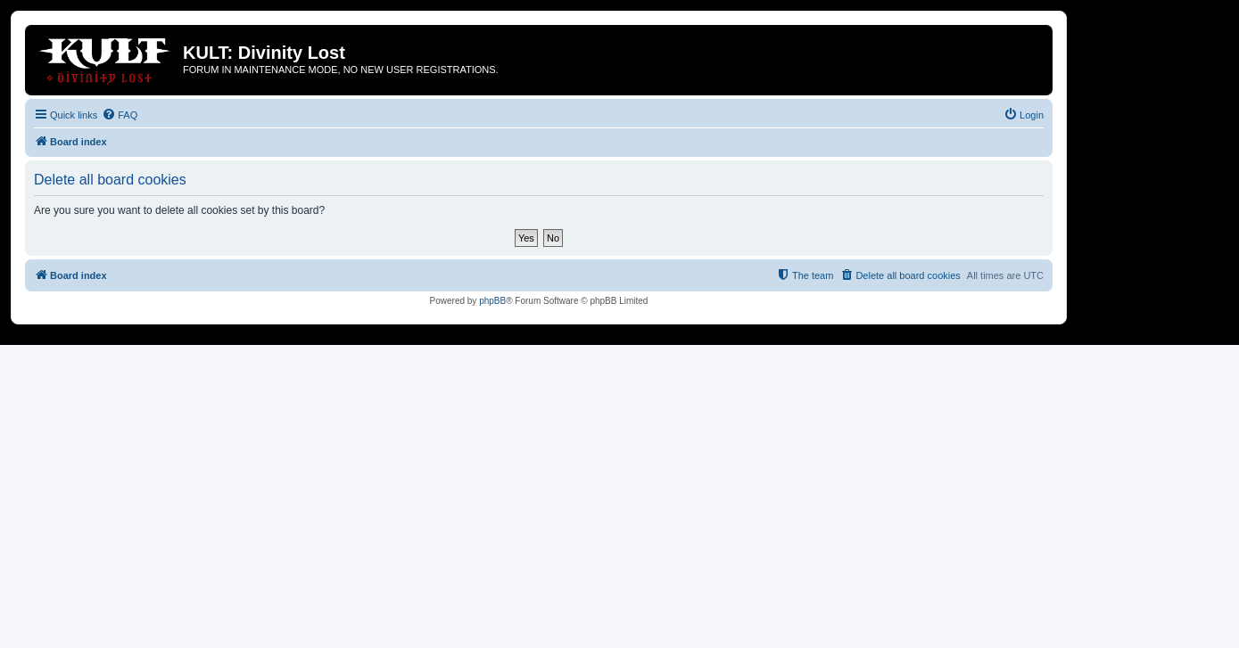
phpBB (492, 301)
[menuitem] (119, 115)
